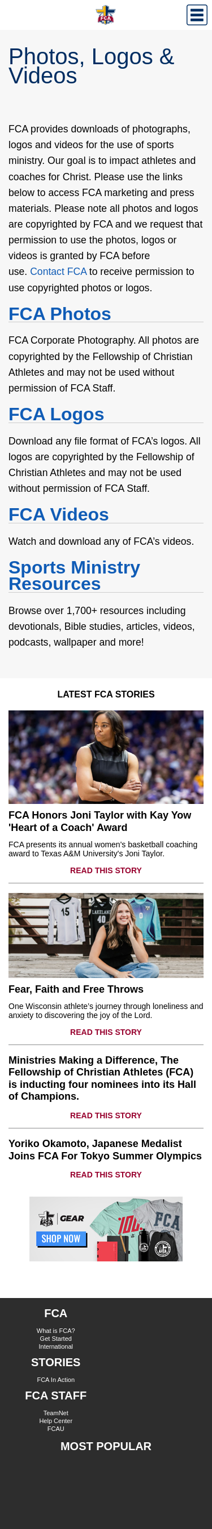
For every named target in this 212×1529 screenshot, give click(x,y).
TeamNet (56, 1413)
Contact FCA (58, 271)
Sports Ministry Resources (74, 575)
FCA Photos (59, 314)
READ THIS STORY (106, 870)
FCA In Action (56, 1379)
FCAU (55, 1428)
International (55, 1346)
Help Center (55, 1420)
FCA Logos (56, 414)
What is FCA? (56, 1330)
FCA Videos (58, 514)
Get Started (56, 1338)
